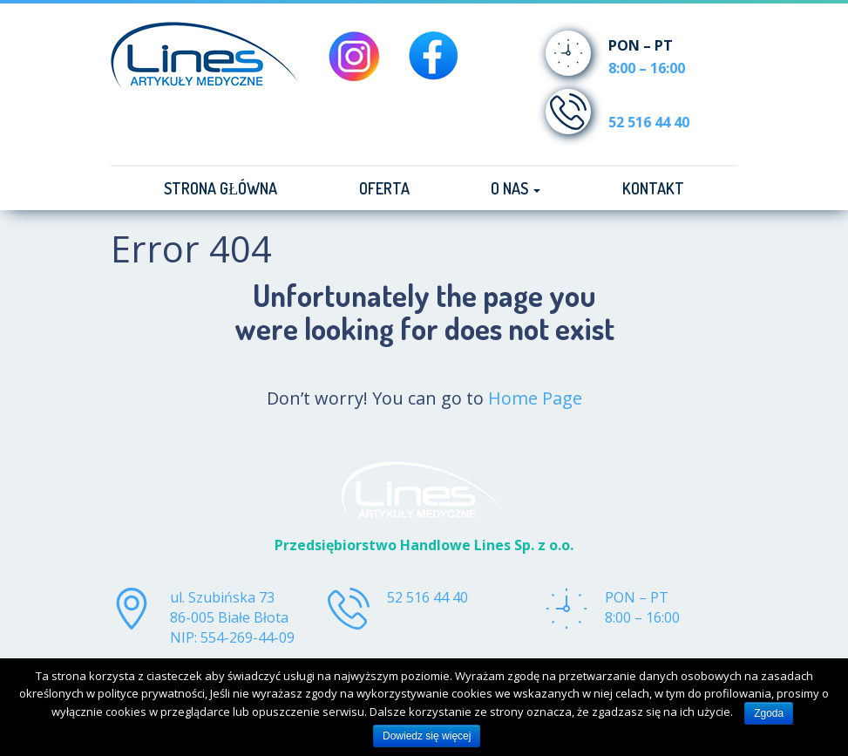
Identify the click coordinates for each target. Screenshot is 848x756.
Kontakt (653, 188)
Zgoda (769, 713)
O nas (515, 188)
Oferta (384, 188)
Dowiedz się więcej (427, 736)
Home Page (535, 398)
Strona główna (220, 188)
